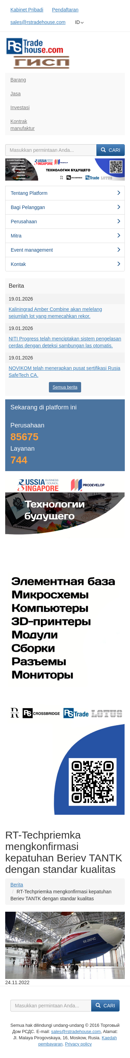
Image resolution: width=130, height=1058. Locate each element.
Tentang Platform (66, 193)
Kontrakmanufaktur (22, 125)
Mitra (66, 236)
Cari (110, 150)
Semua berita (65, 387)
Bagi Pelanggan (66, 207)
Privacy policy (78, 1044)
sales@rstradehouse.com (38, 22)
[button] (14, 169)
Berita (16, 884)
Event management (66, 250)
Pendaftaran (65, 9)
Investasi (19, 107)
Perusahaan (66, 221)
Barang (18, 80)
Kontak (66, 264)
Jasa (15, 93)
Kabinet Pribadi (26, 9)
